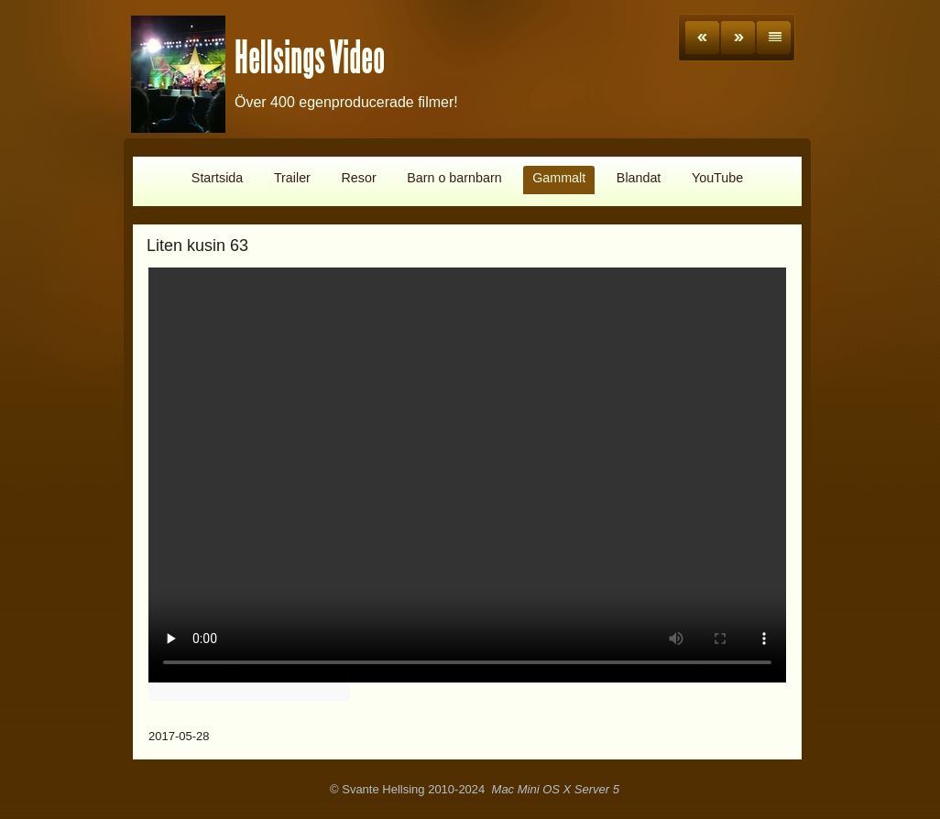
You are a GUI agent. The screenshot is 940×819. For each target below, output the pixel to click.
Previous (702, 37)
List (774, 37)
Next (738, 37)
